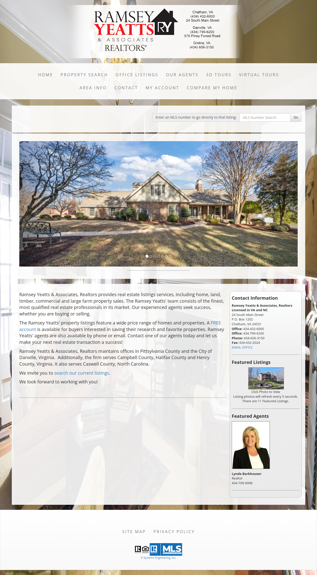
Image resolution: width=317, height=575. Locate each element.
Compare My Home (212, 88)
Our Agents (182, 74)
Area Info (93, 88)
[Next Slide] (277, 204)
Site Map (134, 531)
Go (295, 117)
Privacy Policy (174, 531)
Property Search (84, 74)
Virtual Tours (259, 74)
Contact (126, 88)
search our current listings (81, 373)
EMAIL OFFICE (242, 347)
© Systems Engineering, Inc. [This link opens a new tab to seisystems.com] (158, 557)
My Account (162, 88)
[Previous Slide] (40, 204)
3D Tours (218, 74)
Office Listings (137, 74)
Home (45, 74)
